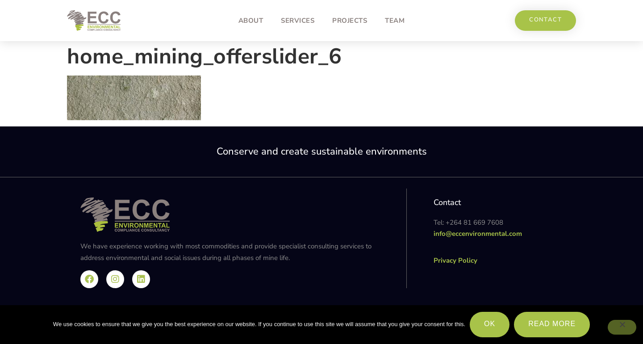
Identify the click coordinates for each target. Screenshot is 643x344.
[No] (622, 327)
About (250, 20)
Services (297, 20)
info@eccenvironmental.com (478, 233)
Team (395, 20)
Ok (489, 323)
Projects (349, 20)
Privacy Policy (455, 260)
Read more (552, 323)
